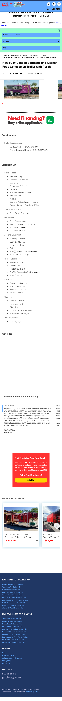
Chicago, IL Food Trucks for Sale (13, 605)
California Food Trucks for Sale (12, 584)
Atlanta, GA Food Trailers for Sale (13, 642)
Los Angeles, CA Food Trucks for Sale (15, 600)
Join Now (31, 480)
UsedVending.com (31, 692)
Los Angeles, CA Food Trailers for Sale (15, 637)
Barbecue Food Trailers (31, 35)
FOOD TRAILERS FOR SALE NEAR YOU (17, 614)
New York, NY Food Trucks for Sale (14, 597)
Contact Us (6, 663)
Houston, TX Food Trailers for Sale (13, 634)
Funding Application (9, 655)
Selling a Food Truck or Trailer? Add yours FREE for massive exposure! (31, 24)
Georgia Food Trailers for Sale (12, 626)
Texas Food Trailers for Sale (11, 619)
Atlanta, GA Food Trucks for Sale (13, 608)
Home (4, 653)
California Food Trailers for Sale (12, 621)
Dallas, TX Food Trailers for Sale (13, 639)
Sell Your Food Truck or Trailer (12, 658)
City (31, 48)
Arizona (31, 41)
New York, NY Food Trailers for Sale (14, 632)
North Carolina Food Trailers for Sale (14, 629)
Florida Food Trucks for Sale (11, 590)
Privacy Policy (6, 661)
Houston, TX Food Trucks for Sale (13, 603)
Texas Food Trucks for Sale (11, 587)
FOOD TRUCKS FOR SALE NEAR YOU (16, 580)
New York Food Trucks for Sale (12, 592)
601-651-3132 (11, 674)
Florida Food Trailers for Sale (12, 624)
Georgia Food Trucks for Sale (12, 595)
